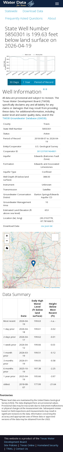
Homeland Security (47, 445)
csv (42, 226)
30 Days (14, 82)
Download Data (33, 11)
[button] (33, 263)
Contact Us (22, 448)
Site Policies (11, 445)
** (45, 90)
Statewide (11, 11)
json (47, 226)
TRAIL (10, 448)
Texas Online (27, 445)
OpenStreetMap (55, 287)
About (52, 18)
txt (51, 226)
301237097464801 (46, 151)
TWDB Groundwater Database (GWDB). (24, 118)
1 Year (26, 82)
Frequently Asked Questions (24, 18)
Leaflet (46, 287)
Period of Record (43, 82)
